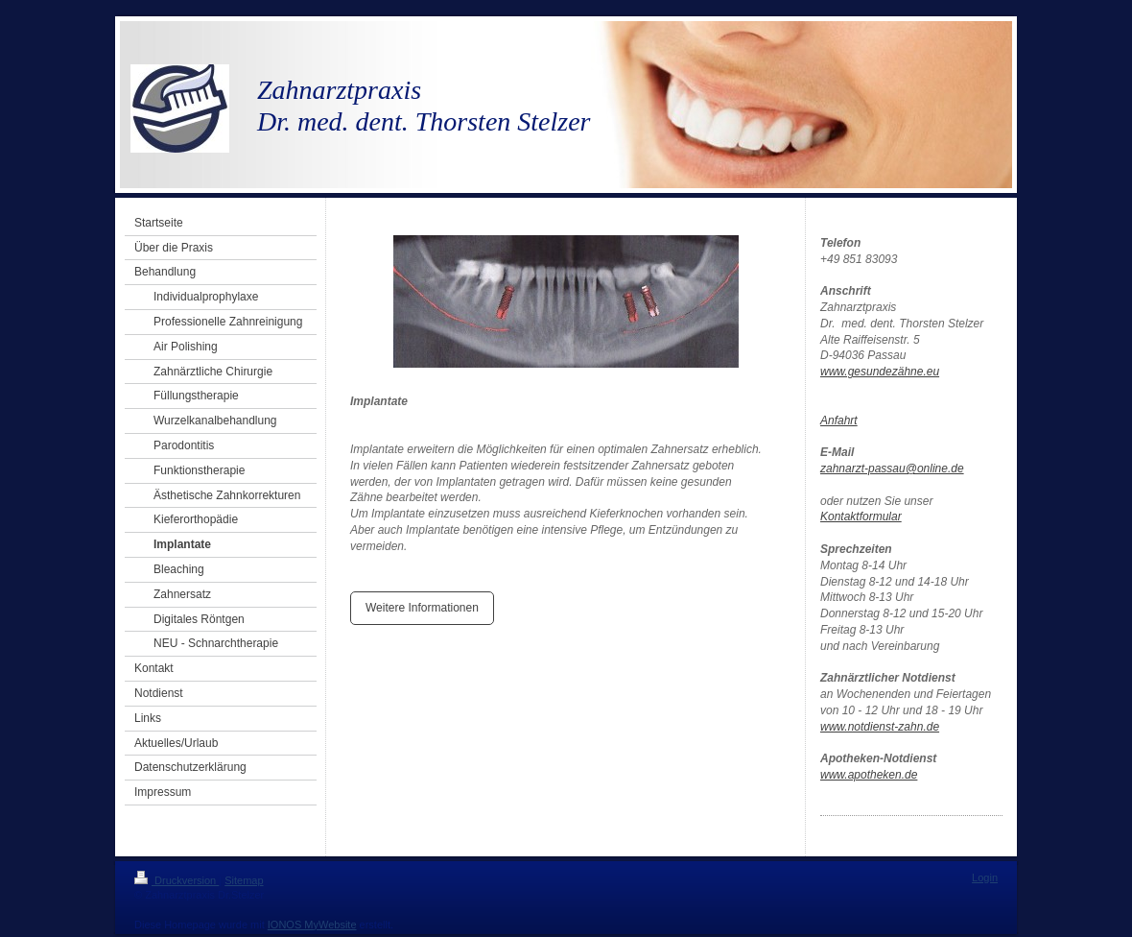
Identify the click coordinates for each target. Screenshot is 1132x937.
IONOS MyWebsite (312, 924)
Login (985, 877)
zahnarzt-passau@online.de (892, 468)
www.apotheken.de (868, 774)
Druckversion (176, 880)
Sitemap (243, 880)
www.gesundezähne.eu (879, 371)
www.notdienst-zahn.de (879, 726)
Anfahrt (839, 420)
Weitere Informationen (422, 607)
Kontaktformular (861, 516)
